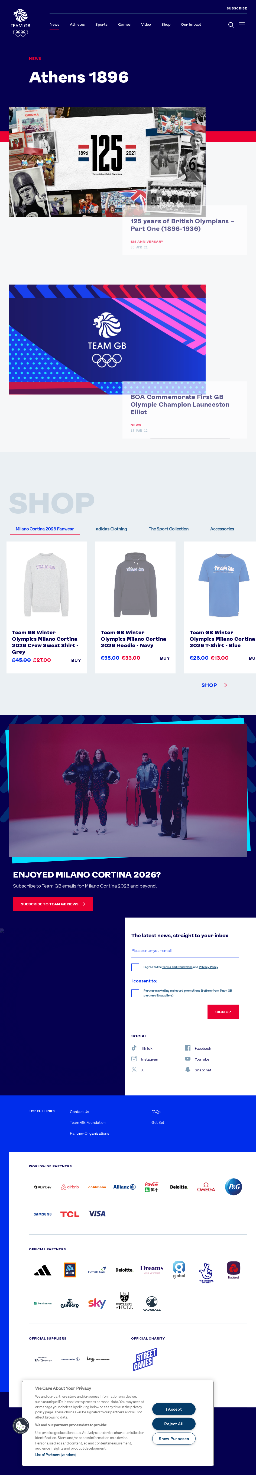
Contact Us (79, 1111)
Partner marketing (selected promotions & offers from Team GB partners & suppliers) (188, 993)
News (54, 24)
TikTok (142, 1048)
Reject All (173, 1423)
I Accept (174, 1409)
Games (124, 24)
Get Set (157, 1122)
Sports (101, 24)
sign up (223, 1012)
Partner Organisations (89, 1133)
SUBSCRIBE (237, 8)
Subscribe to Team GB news (53, 904)
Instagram (145, 1058)
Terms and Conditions (177, 967)
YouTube (197, 1058)
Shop (165, 24)
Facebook (198, 1048)
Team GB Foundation (88, 1122)
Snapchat (198, 1069)
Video (146, 24)
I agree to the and (181, 967)
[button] (21, 1425)
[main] (118, 1423)
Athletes (77, 24)
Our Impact (191, 24)
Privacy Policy (208, 967)
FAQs (156, 1111)
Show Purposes (174, 1438)
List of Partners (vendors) (55, 1455)
